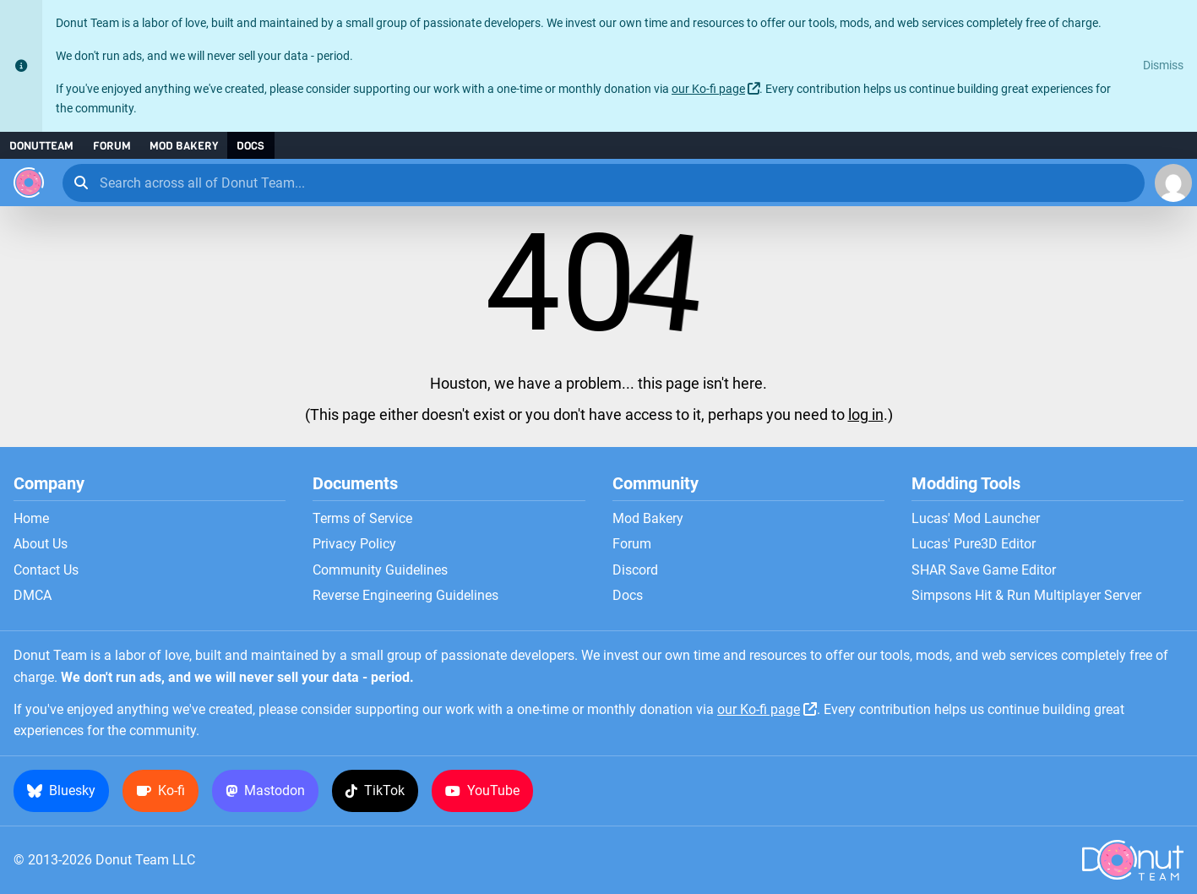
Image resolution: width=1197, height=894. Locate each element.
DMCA (33, 595)
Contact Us (46, 570)
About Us (41, 544)
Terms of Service (362, 518)
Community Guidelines (380, 570)
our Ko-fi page (708, 89)
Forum (112, 146)
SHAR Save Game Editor (983, 570)
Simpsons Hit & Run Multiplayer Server (1026, 595)
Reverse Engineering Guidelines (405, 595)
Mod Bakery (184, 146)
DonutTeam (41, 146)
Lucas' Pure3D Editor (973, 544)
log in (866, 414)
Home (31, 518)
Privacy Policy (354, 544)
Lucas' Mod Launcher (975, 518)
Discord (635, 570)
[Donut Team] (28, 182)
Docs (250, 146)
